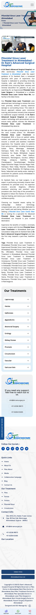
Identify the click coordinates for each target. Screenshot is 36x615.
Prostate (8, 347)
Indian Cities (18, 572)
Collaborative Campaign (12, 477)
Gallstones (9, 313)
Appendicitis (9, 320)
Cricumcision (10, 354)
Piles (6, 493)
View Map (6, 612)
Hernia (7, 306)
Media (6, 473)
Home (3, 21)
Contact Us (8, 485)
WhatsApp (18, 612)
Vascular (8, 361)
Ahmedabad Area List (18, 577)
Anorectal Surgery (12, 327)
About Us (7, 465)
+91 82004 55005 (17, 412)
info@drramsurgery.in (17, 400)
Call (30, 612)
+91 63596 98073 (17, 406)
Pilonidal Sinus (9, 504)
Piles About (8, 469)
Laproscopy (9, 299)
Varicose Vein (10, 367)
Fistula (6, 496)
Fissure (6, 500)
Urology (8, 333)
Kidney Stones (10, 340)
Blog (5, 481)
